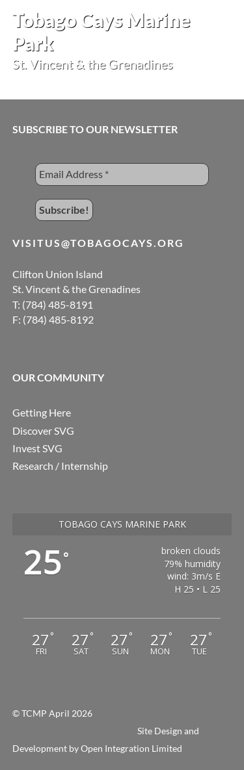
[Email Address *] (122, 174)
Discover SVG (43, 430)
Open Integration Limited (131, 748)
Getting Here (41, 412)
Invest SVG (37, 448)
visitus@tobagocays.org (98, 243)
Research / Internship (60, 465)
